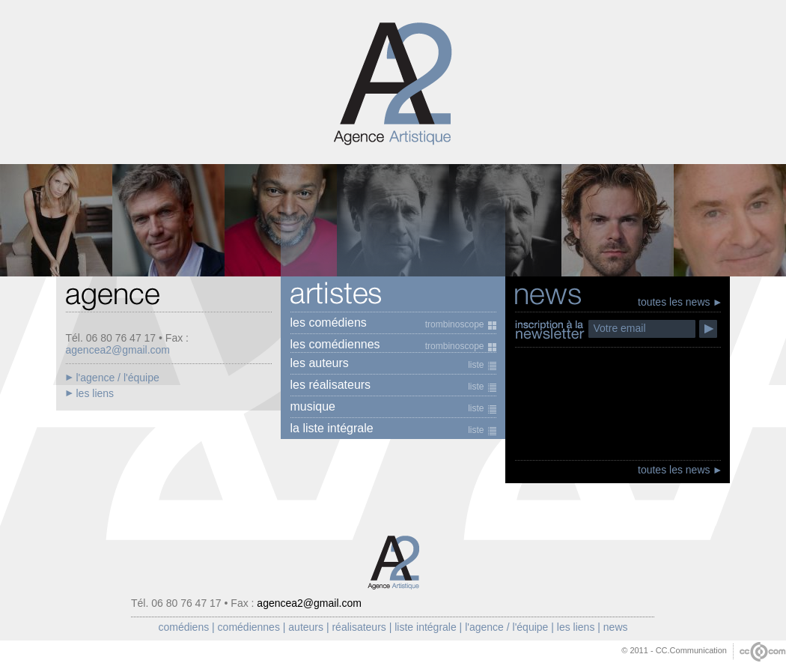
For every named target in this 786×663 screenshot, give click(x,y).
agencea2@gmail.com (118, 350)
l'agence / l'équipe (506, 627)
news (615, 627)
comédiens (183, 627)
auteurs (305, 627)
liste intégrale (425, 627)
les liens (576, 627)
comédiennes (249, 627)
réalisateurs (359, 627)
